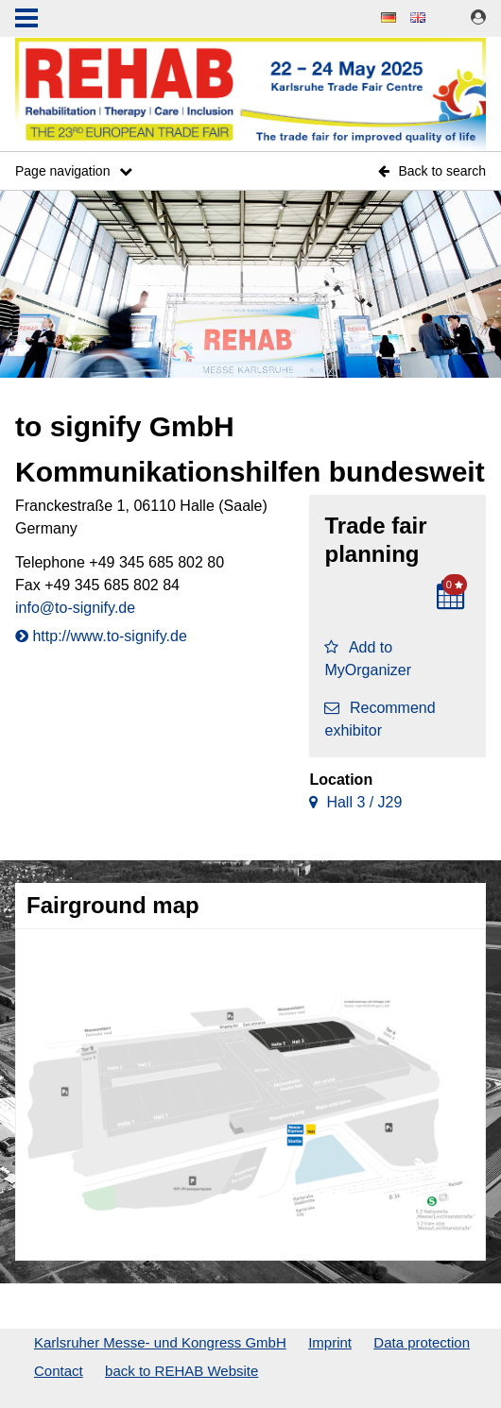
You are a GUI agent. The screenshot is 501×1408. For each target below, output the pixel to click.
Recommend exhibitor (379, 719)
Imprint (330, 1342)
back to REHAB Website (181, 1371)
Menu (26, 19)
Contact (58, 1371)
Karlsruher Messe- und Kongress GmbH (160, 1342)
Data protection (421, 1342)
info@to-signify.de (75, 608)
